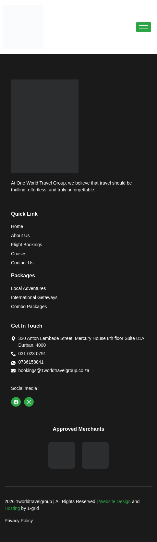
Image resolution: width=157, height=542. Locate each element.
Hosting (12, 508)
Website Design (115, 501)
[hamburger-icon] (143, 27)
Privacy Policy (19, 520)
